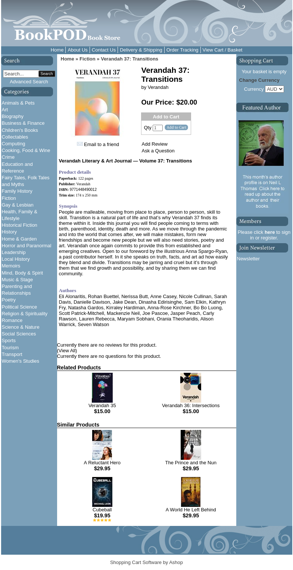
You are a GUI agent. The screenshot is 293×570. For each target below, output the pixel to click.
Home (57, 50)
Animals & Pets (18, 103)
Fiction (9, 198)
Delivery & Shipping (141, 50)
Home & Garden (19, 239)
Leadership (14, 252)
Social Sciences (19, 334)
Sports (9, 340)
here (270, 232)
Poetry (9, 300)
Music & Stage (17, 279)
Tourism (10, 347)
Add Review (155, 144)
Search (47, 74)
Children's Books (20, 130)
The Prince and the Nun (190, 462)
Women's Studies (21, 361)
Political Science (19, 307)
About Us (77, 50)
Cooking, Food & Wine (26, 150)
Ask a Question (158, 151)
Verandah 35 (102, 405)
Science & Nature (21, 327)
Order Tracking (182, 50)
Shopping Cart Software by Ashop (146, 562)
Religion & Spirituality (25, 313)
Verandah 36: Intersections (191, 405)
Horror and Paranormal (27, 245)
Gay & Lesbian (18, 205)
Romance (12, 320)
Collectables (15, 137)
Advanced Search (29, 81)
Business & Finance (23, 123)
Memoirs (11, 266)
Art (5, 109)
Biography (13, 116)
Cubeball (102, 509)
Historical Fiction (19, 225)
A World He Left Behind (191, 509)
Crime (8, 157)
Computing (13, 143)
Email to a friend (101, 144)
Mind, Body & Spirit (22, 273)
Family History (17, 191)
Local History (16, 259)
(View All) (67, 350)
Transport (12, 354)
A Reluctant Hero (102, 462)
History (9, 232)
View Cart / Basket (223, 50)
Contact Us (104, 50)
